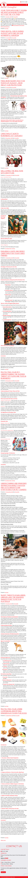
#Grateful (22, 25)
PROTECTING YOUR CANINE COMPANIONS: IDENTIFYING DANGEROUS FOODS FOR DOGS (14, 711)
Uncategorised (8, 248)
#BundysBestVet (16, 25)
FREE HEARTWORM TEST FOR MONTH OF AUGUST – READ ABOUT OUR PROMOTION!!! (13, 83)
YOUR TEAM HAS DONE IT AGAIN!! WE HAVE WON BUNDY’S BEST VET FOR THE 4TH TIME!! (14, 13)
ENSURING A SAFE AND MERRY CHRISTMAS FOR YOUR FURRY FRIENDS (13, 254)
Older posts (3, 840)
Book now (3, 872)
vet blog (6, 28)
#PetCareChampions (5, 26)
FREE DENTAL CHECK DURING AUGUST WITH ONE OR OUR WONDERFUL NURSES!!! (12, 34)
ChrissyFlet (15, 16)
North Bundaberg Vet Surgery (7, 877)
